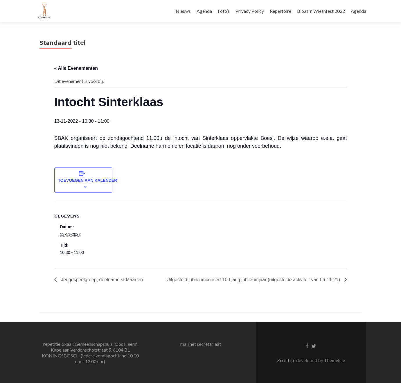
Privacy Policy (249, 11)
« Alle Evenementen (76, 68)
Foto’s (224, 11)
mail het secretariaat (200, 344)
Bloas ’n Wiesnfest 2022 (321, 11)
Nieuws (183, 11)
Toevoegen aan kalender (87, 180)
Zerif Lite (286, 360)
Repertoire (280, 11)
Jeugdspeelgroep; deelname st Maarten (101, 279)
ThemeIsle (334, 360)
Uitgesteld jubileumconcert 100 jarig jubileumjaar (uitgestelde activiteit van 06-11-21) (253, 279)
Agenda (204, 11)
